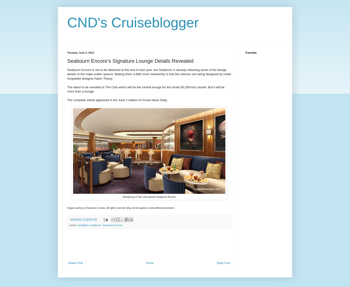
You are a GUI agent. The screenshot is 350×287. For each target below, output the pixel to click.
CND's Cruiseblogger (133, 22)
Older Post (223, 263)
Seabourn (95, 225)
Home (150, 263)
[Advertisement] (152, 245)
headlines (83, 225)
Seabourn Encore (112, 225)
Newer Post (75, 263)
